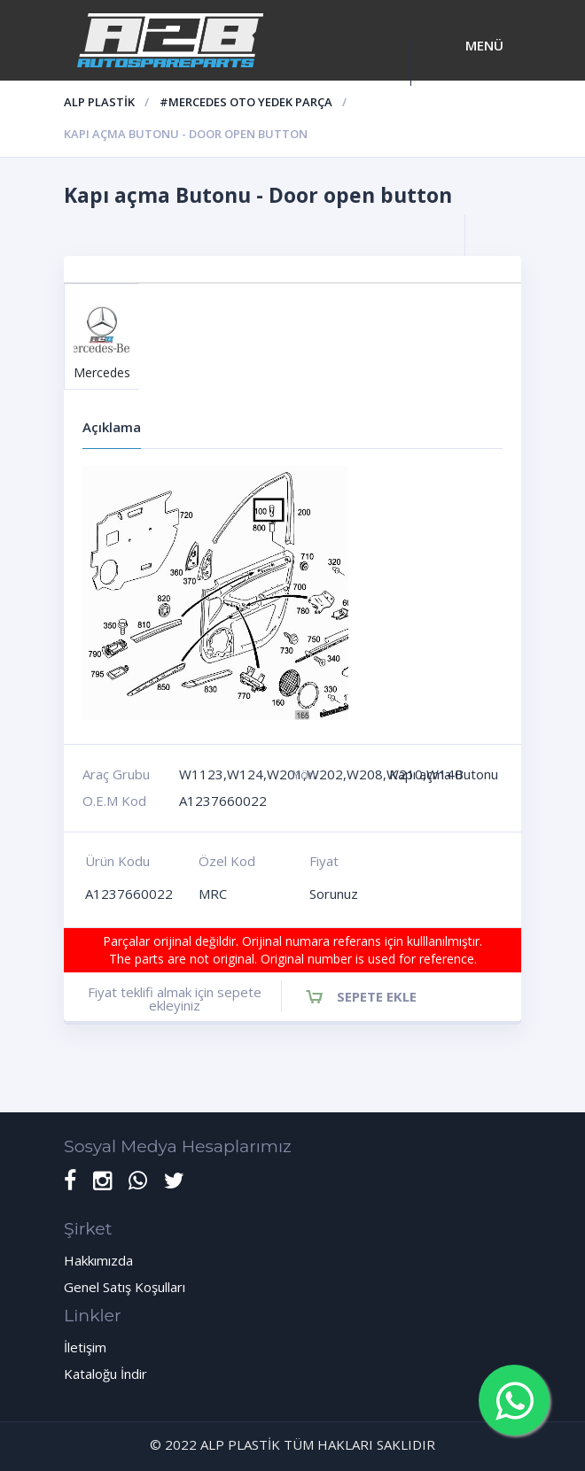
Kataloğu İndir (105, 1373)
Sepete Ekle (377, 996)
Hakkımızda (98, 1260)
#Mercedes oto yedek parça (246, 102)
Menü (484, 45)
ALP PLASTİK (99, 102)
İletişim (85, 1347)
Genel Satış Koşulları (124, 1287)
